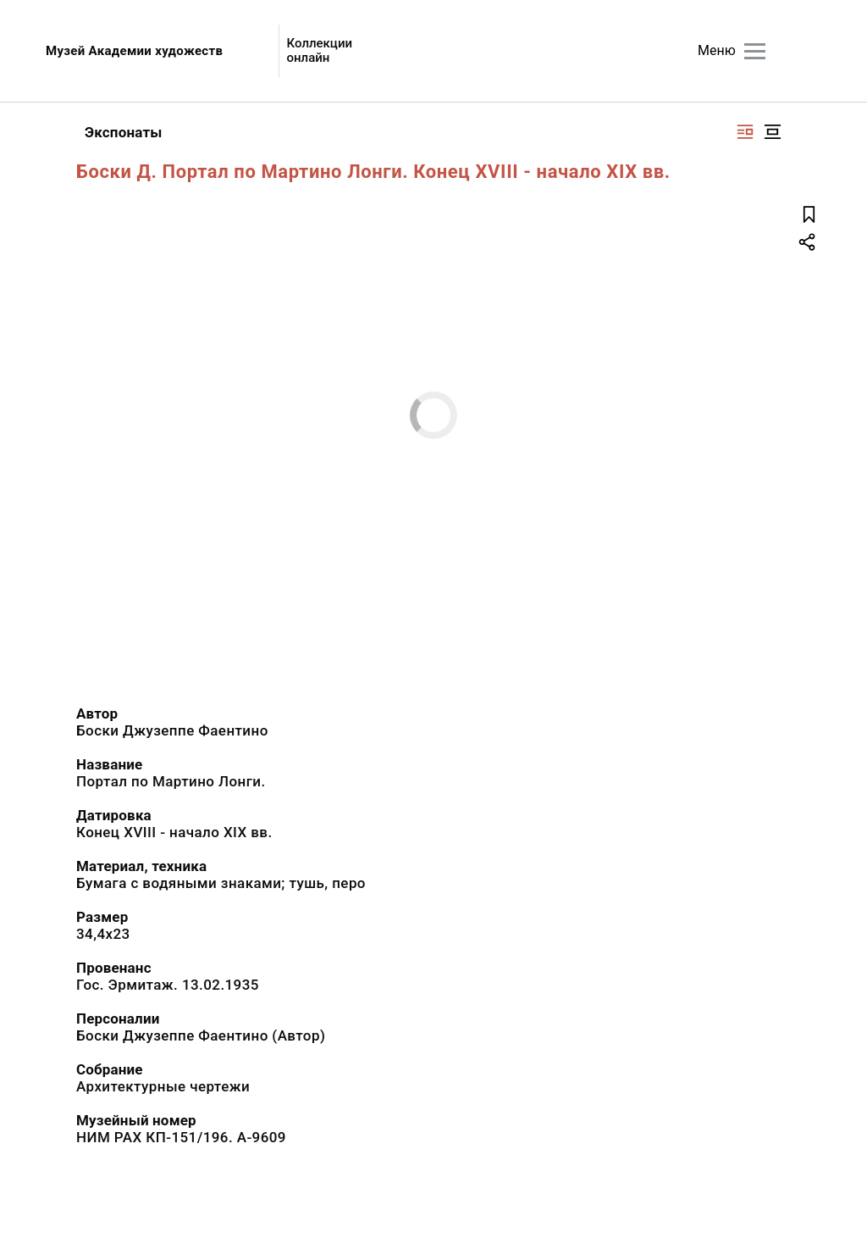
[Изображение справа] (745, 131)
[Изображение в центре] (772, 131)
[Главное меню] (755, 51)
